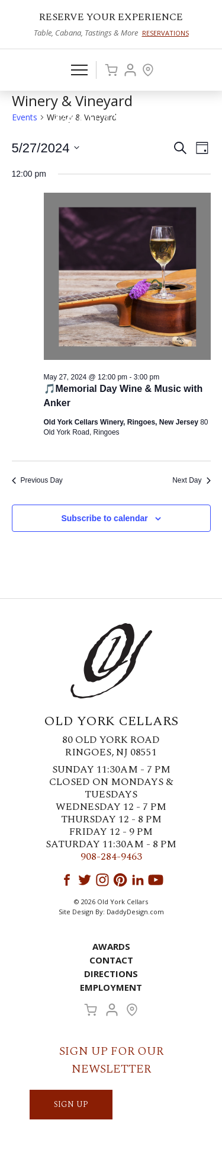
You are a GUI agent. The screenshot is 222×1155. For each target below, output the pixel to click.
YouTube (155, 880)
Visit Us (148, 70)
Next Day (191, 480)
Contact (111, 960)
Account (130, 70)
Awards (111, 946)
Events (24, 117)
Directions (111, 973)
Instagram (102, 880)
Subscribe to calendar (104, 518)
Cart (111, 70)
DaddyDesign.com (135, 911)
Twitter (84, 880)
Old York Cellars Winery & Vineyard (111, 122)
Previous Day (37, 480)
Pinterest (120, 880)
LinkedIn (138, 880)
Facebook (67, 880)
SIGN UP (71, 1104)
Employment (111, 987)
